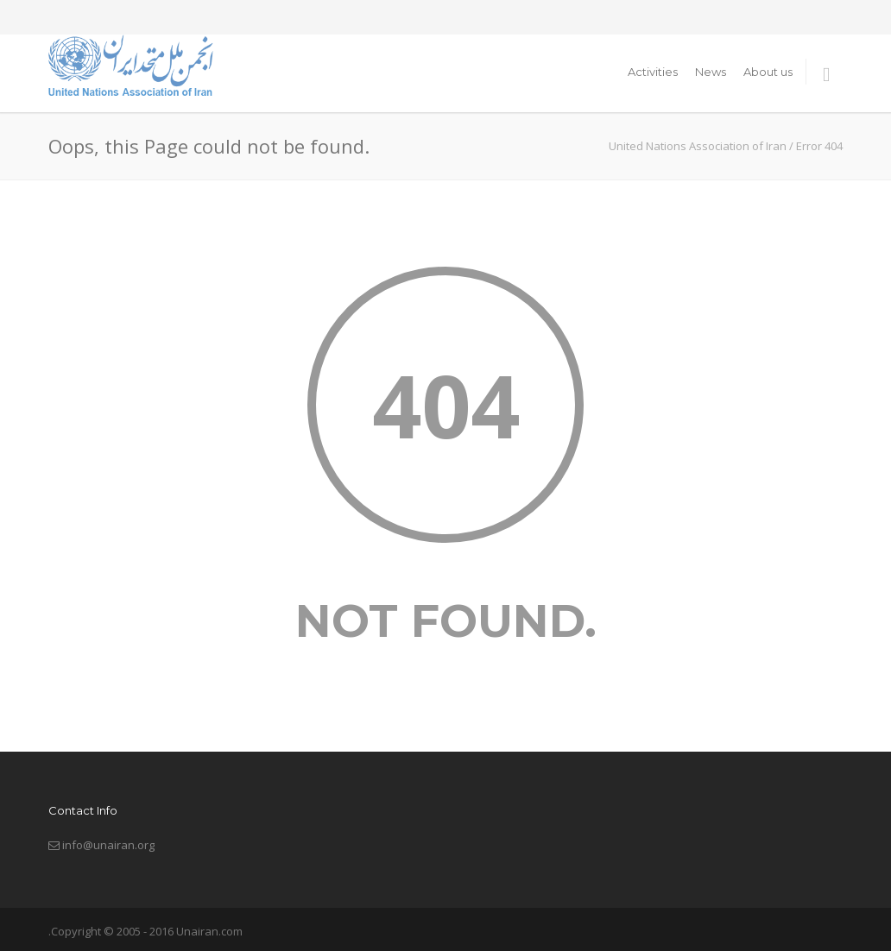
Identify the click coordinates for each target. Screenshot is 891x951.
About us (768, 72)
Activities (653, 72)
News (710, 72)
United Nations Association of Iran (698, 146)
